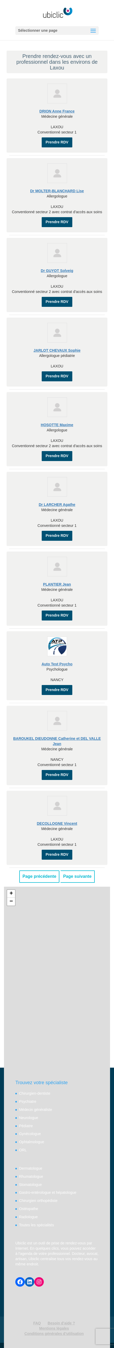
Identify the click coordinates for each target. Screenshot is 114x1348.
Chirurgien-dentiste (34, 1093)
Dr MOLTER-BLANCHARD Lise (57, 191)
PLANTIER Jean (57, 584)
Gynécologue (30, 1134)
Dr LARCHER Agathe (57, 504)
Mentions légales (54, 1328)
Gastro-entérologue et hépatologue (47, 1192)
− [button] (11, 902)
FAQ (37, 1323)
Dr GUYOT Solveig (57, 271)
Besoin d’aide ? (61, 1323)
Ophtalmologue (31, 1142)
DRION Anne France (56, 111)
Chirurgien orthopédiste (38, 1201)
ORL (23, 1150)
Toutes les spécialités (36, 1225)
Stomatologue (30, 1185)
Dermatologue (30, 1168)
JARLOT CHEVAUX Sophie (57, 350)
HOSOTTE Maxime (57, 425)
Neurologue (28, 1118)
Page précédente (39, 876)
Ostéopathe (28, 1209)
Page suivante (77, 876)
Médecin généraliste (35, 1110)
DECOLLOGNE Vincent (57, 823)
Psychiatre (27, 1101)
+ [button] (11, 894)
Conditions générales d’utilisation (54, 1333)
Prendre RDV (57, 142)
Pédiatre (26, 1126)
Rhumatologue (31, 1176)
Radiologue (28, 1217)
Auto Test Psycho (56, 664)
